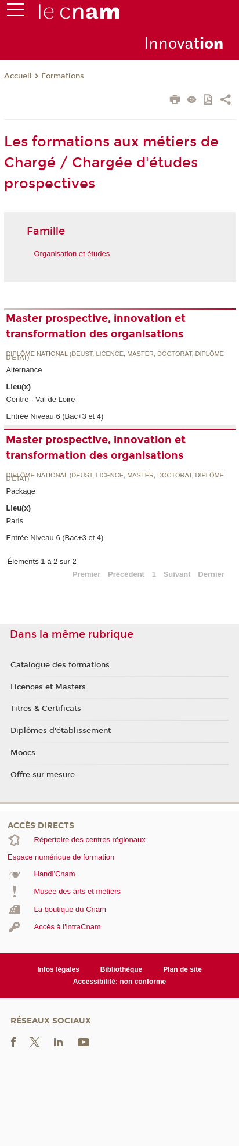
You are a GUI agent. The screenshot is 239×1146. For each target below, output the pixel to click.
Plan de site (182, 969)
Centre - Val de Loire (40, 399)
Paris (14, 520)
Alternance (24, 369)
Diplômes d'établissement (60, 730)
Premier (86, 574)
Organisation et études (72, 253)
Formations (62, 76)
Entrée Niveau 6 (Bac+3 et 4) (54, 416)
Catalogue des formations (60, 665)
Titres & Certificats (45, 708)
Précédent (126, 574)
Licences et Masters (48, 687)
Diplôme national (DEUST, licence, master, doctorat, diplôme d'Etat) (115, 356)
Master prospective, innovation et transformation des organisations (96, 326)
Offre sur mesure (42, 774)
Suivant (177, 574)
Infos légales (58, 969)
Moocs (22, 752)
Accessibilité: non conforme (119, 982)
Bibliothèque (121, 969)
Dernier (211, 574)
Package (20, 491)
